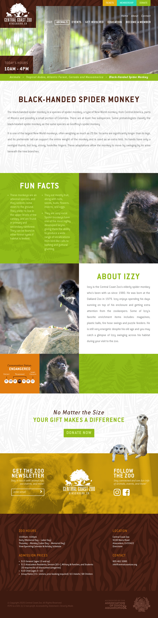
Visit (49, 22)
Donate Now (79, 433)
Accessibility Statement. (47, 606)
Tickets (110, 3)
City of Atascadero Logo (141, 604)
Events (76, 22)
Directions (117, 546)
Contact (146, 16)
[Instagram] (117, 493)
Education (115, 22)
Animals (62, 22)
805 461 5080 (120, 561)
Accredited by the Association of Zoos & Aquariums (116, 604)
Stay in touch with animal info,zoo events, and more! (27, 482)
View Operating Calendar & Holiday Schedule (40, 546)
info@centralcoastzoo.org (125, 564)
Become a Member (138, 22)
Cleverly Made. (67, 606)
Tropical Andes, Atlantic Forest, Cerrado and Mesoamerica (65, 77)
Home (124, 16)
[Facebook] (126, 493)
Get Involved (94, 22)
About (134, 16)
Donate (143, 3)
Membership (127, 3)
